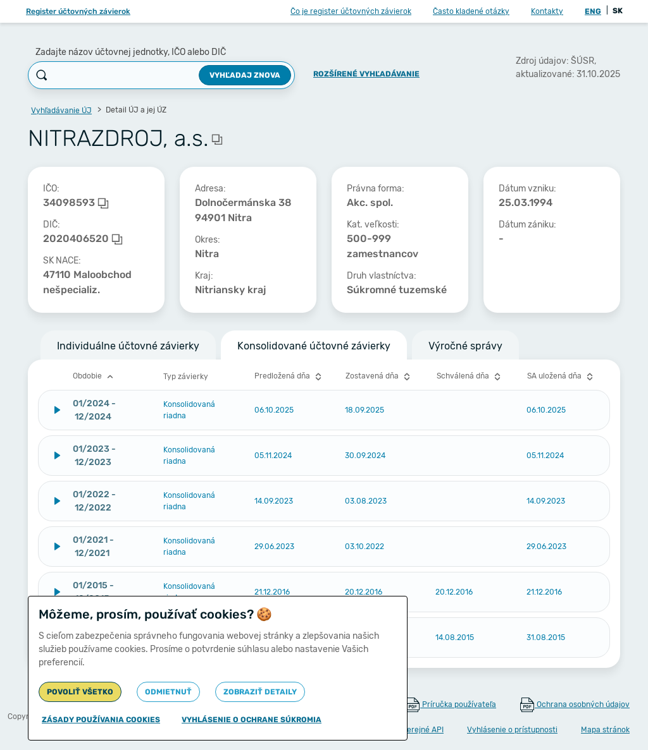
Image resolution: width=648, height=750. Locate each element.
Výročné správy (465, 346)
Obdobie (94, 376)
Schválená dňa (470, 376)
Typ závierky (185, 376)
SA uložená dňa (561, 376)
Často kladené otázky (471, 11)
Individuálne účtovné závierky (128, 346)
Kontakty (547, 11)
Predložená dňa (289, 376)
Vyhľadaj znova (244, 75)
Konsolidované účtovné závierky (313, 346)
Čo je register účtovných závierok (350, 11)
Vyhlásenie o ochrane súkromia (251, 719)
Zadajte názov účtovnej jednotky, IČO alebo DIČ (130, 52)
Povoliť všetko (80, 691)
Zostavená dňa (379, 376)
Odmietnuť (168, 691)
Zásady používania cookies (101, 719)
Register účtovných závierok (78, 11)
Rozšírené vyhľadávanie (366, 74)
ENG (593, 11)
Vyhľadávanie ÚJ (61, 110)
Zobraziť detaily (260, 691)
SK (618, 10)
